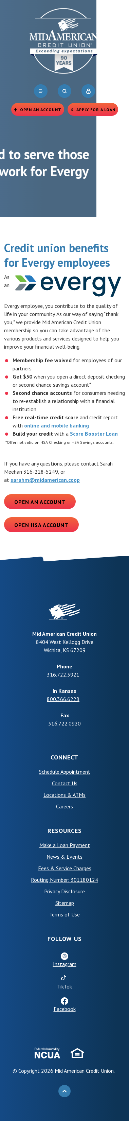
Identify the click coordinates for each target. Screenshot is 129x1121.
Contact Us (64, 783)
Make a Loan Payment (64, 845)
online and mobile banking (56, 425)
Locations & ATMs (64, 794)
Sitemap (64, 902)
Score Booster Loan (94, 433)
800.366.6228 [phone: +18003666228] (63, 699)
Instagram (64, 964)
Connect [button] (64, 757)
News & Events (64, 856)
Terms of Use (64, 914)
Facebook (65, 1008)
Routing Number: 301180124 (64, 879)
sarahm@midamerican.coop (45, 479)
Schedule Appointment (64, 771)
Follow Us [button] (65, 939)
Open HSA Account (41, 525)
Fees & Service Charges (64, 868)
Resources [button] (65, 831)
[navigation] (41, 91)
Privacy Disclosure (64, 891)
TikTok (64, 986)
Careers (64, 806)
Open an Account (40, 501)
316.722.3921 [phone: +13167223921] (63, 674)
